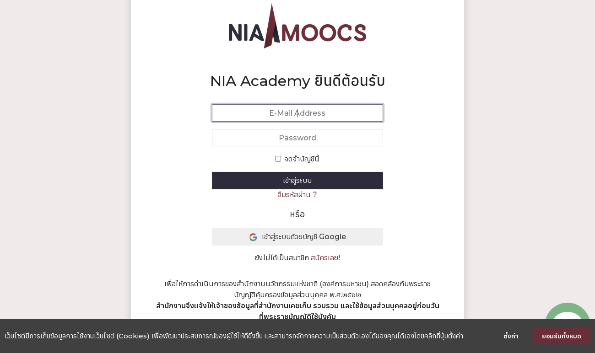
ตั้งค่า (511, 336)
